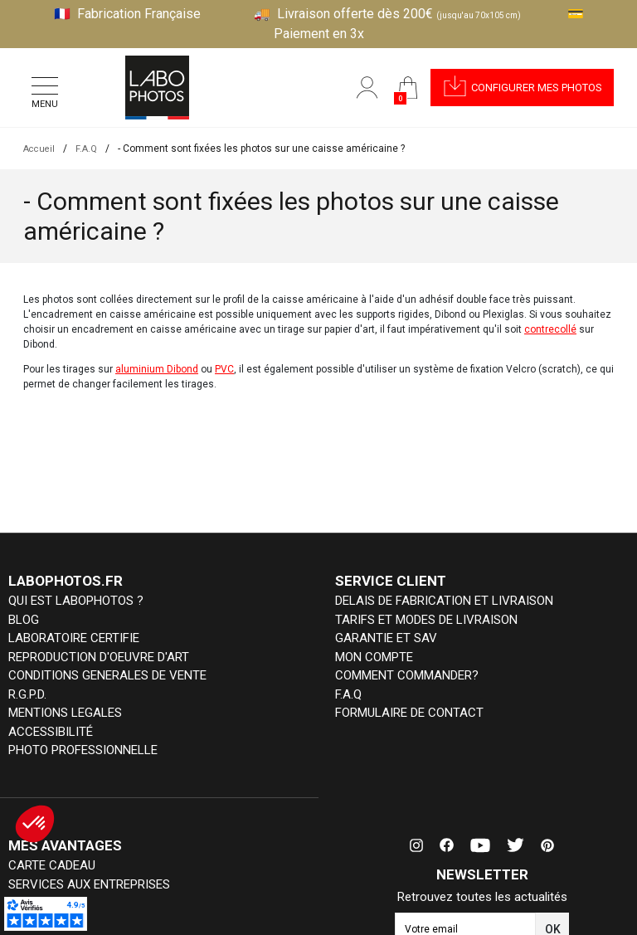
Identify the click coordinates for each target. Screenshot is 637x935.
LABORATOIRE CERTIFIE (73, 638)
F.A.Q (348, 694)
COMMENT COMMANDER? (407, 675)
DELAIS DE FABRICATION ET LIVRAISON (444, 600)
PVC (224, 369)
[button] (519, 88)
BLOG (23, 619)
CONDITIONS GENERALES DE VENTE (107, 675)
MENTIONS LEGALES (65, 712)
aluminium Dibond (156, 369)
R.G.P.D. (27, 694)
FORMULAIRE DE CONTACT (409, 712)
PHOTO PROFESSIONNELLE (83, 750)
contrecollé (550, 329)
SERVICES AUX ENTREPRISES (89, 884)
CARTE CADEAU (51, 865)
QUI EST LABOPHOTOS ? (75, 600)
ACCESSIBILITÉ (50, 731)
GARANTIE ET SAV (386, 638)
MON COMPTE (374, 657)
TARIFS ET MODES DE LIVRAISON (426, 619)
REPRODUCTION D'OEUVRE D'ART (98, 657)
